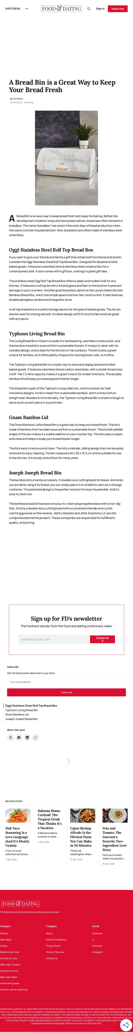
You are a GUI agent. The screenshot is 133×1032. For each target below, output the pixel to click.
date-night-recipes (10, 964)
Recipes (4, 933)
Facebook (97, 933)
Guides (3, 945)
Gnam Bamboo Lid (17, 714)
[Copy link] (35, 737)
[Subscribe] (102, 639)
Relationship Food (9, 952)
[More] (26, 8)
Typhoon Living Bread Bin (21, 710)
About (49, 933)
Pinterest (97, 945)
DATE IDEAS (12, 8)
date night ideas (8, 977)
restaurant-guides (9, 983)
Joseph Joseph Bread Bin (21, 719)
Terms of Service (55, 952)
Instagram (97, 952)
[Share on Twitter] (10, 737)
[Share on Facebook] (18, 737)
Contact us (52, 958)
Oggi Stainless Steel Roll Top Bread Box (31, 705)
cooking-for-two (8, 958)
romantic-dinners (9, 970)
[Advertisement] (66, 43)
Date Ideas (5, 939)
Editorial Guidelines (56, 939)
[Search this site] (89, 8)
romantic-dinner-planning (13, 989)
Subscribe (118, 9)
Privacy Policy (53, 945)
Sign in (100, 8)
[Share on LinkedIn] (27, 737)
